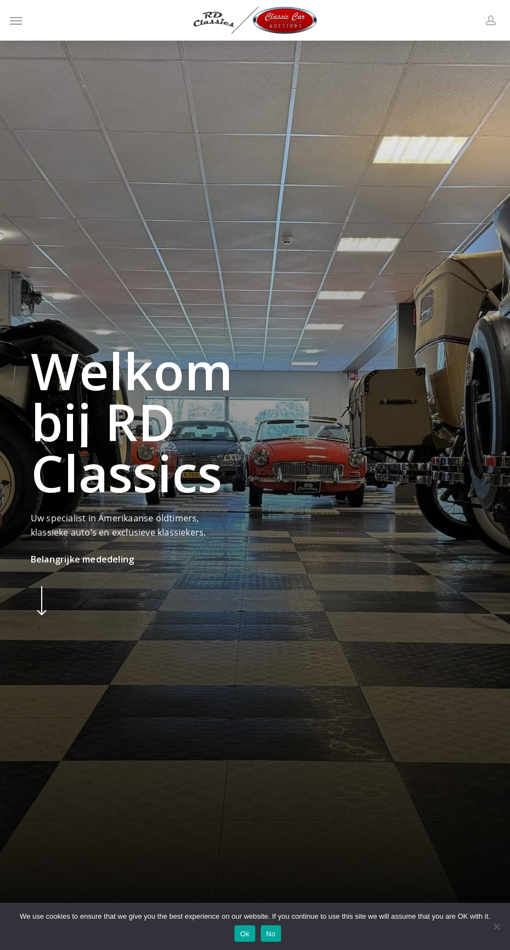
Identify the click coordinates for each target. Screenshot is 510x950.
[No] (496, 926)
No (271, 934)
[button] (16, 20)
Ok (244, 934)
